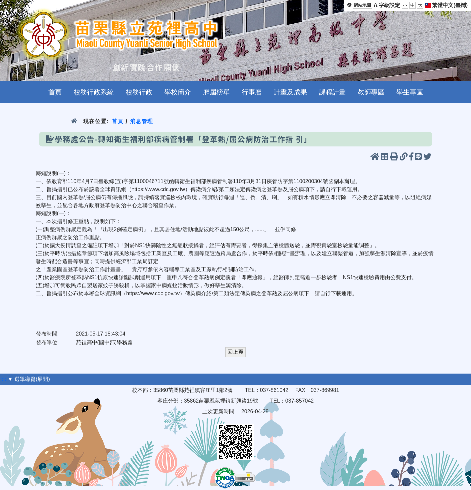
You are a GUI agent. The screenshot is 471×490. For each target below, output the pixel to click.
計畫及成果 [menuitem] (290, 92)
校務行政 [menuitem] (139, 92)
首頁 (117, 121)
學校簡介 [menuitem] (177, 92)
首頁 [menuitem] (55, 92)
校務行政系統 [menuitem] (94, 92)
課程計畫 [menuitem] (332, 92)
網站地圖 (362, 5)
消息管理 (142, 121)
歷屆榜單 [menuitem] (216, 92)
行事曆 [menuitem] (252, 92)
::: (4, 379)
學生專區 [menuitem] (409, 92)
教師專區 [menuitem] (371, 92)
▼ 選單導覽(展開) (29, 379)
